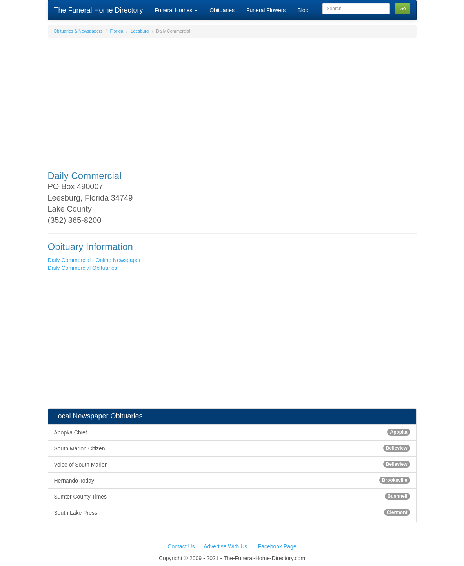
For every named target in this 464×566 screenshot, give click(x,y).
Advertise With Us (225, 546)
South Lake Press (232, 512)
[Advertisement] (232, 100)
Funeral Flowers (266, 10)
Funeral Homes (176, 10)
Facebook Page (277, 546)
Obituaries (222, 10)
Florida (116, 31)
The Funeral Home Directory (98, 10)
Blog (302, 10)
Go (402, 8)
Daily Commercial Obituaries (82, 268)
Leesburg (140, 31)
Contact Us (181, 546)
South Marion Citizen (232, 448)
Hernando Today (232, 480)
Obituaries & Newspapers (78, 31)
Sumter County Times (232, 496)
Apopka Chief (232, 432)
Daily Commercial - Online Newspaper (94, 260)
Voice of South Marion (232, 464)
